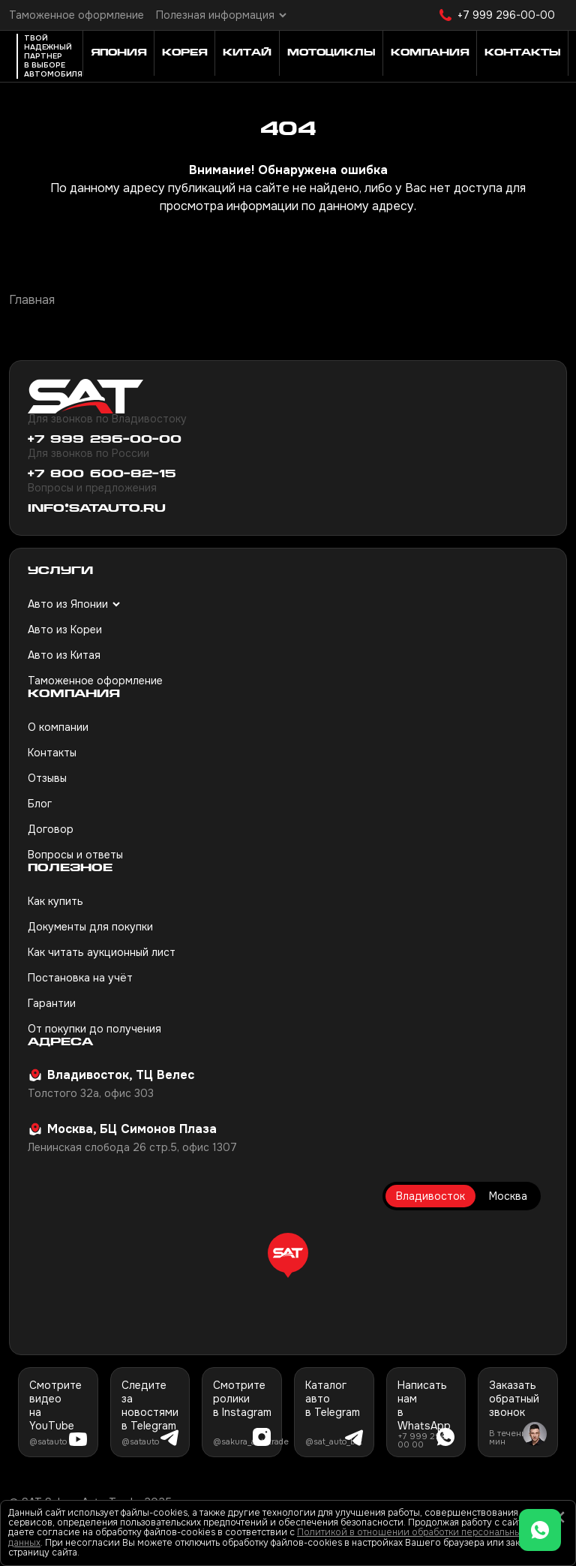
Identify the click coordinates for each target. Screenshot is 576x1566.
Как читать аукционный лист (102, 952)
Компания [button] (430, 53)
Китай (247, 53)
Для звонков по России (88, 453)
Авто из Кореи (65, 629)
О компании (58, 727)
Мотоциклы (331, 53)
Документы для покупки (90, 926)
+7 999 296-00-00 (506, 15)
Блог (40, 803)
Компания (74, 694)
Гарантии (52, 1003)
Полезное (70, 868)
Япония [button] (118, 53)
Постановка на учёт (80, 977)
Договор (51, 829)
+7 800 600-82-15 (102, 474)
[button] (288, 1255)
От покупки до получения (94, 1028)
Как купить (55, 901)
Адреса (60, 1043)
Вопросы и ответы (75, 854)
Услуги (60, 571)
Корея (184, 53)
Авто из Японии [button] (68, 604)
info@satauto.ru (97, 509)
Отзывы (47, 778)
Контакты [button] (522, 53)
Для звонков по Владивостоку (107, 418)
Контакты (52, 752)
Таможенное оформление (76, 15)
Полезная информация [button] (215, 15)
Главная (32, 300)
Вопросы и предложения (92, 487)
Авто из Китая (64, 655)
